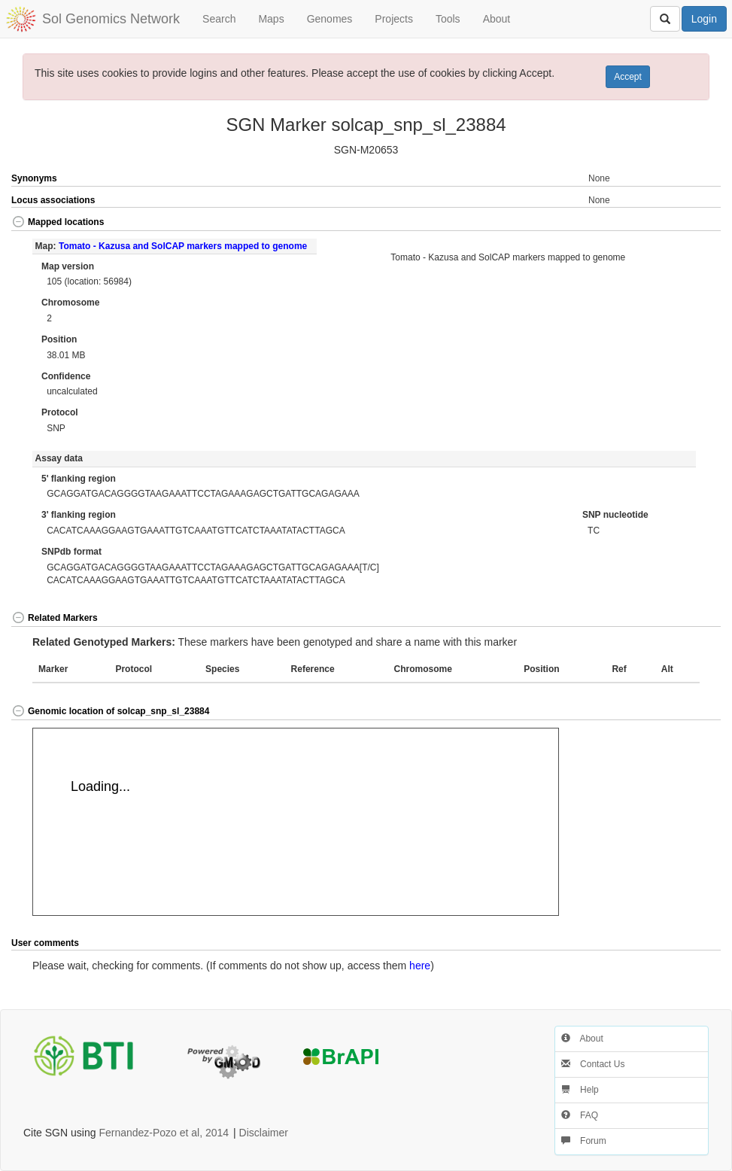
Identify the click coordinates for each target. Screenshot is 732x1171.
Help (580, 1089)
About (497, 19)
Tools (448, 19)
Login (704, 19)
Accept (628, 76)
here (419, 966)
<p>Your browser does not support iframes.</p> (295, 822)
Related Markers (54, 618)
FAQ (579, 1115)
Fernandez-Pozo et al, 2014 (164, 1133)
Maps (271, 19)
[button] (685, 223)
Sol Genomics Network (111, 18)
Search (218, 19)
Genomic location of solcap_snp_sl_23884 (110, 711)
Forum (583, 1141)
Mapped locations (57, 222)
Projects (394, 19)
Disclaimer (263, 1133)
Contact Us (593, 1064)
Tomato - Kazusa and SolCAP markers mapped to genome (183, 246)
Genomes (330, 19)
